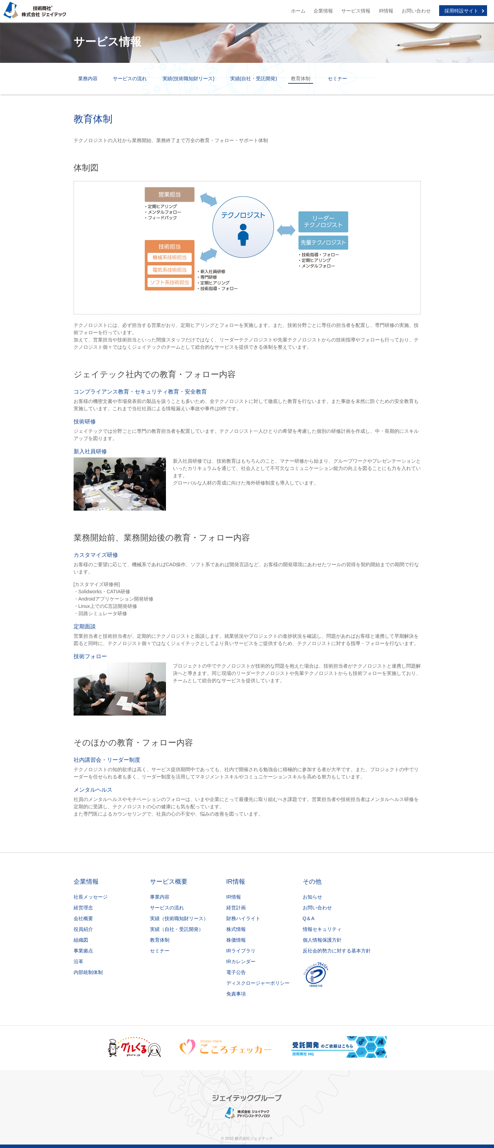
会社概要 (83, 918)
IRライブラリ (241, 950)
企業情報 (323, 11)
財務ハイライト (243, 918)
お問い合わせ (416, 11)
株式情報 (236, 929)
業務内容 (88, 78)
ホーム (298, 11)
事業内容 (159, 897)
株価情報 (236, 940)
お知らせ (312, 897)
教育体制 (159, 940)
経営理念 (83, 907)
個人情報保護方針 (322, 940)
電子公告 (236, 972)
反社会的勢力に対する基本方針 (337, 950)
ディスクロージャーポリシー (258, 983)
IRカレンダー (241, 961)
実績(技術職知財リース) (188, 78)
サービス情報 (355, 11)
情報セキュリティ (322, 929)
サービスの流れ (130, 78)
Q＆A (309, 918)
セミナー (337, 78)
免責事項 (236, 994)
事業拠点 (83, 950)
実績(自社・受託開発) (253, 78)
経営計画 (236, 907)
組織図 (81, 940)
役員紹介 (83, 929)
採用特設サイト (461, 11)
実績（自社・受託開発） (176, 929)
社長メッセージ (91, 897)
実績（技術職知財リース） (179, 918)
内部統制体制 (88, 972)
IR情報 (386, 11)
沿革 (78, 961)
